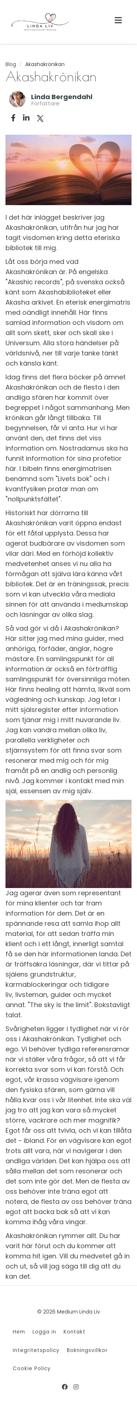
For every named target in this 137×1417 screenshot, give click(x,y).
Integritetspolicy (36, 1350)
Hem (19, 1331)
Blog (10, 64)
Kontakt (74, 1331)
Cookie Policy (32, 1368)
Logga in (44, 1331)
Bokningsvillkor (87, 1350)
